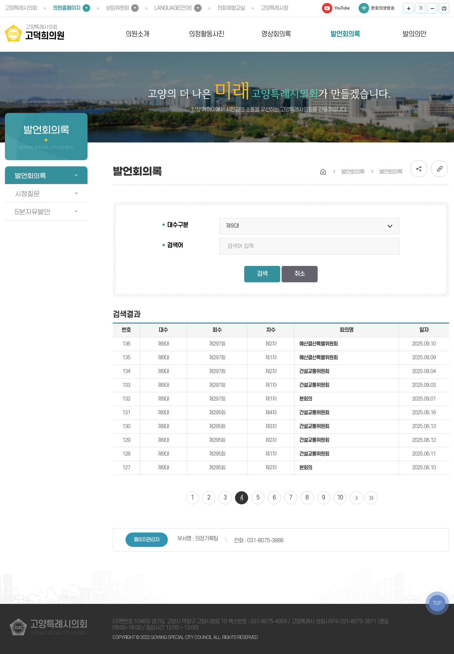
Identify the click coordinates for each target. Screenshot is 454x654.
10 (340, 498)
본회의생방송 (383, 8)
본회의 (305, 399)
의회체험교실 (231, 8)
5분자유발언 (32, 212)
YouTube (342, 8)
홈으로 (323, 172)
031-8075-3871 (358, 622)
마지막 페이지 (371, 497)
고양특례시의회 (21, 8)
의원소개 (137, 34)
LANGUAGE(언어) (173, 8)
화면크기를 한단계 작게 (432, 8)
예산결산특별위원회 (318, 344)
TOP (437, 603)
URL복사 (439, 168)
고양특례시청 (274, 8)
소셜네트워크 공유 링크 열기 (419, 168)
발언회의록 (345, 34)
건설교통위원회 (314, 371)
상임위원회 (117, 8)
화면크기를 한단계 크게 (408, 8)
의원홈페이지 (66, 8)
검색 (262, 274)
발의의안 (414, 34)
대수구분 (177, 225)
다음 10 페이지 (356, 497)
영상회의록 (276, 34)
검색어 (175, 245)
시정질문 (27, 194)
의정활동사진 (206, 34)
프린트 (444, 8)
